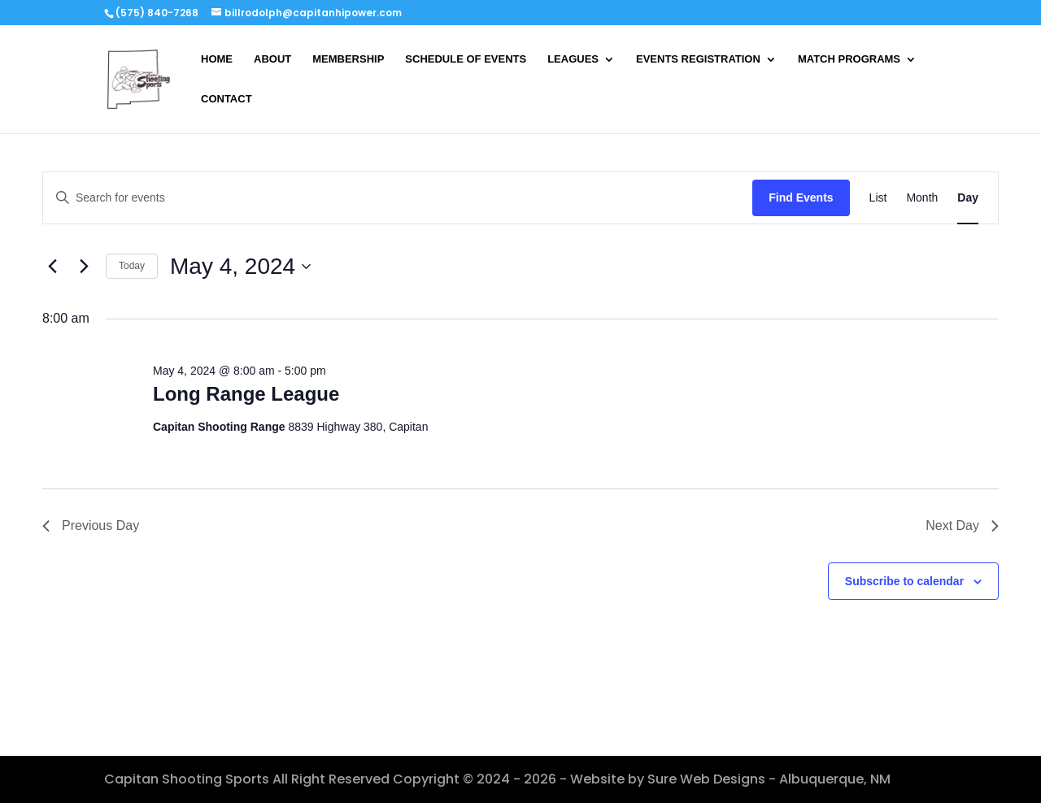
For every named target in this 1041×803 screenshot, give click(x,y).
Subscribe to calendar (904, 581)
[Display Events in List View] (878, 198)
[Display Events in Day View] (967, 198)
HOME (217, 59)
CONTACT (226, 99)
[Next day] (84, 266)
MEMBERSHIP (348, 59)
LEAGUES (573, 59)
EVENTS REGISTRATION (698, 59)
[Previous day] (52, 266)
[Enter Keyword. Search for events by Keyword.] (397, 198)
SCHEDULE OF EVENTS (465, 59)
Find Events (801, 197)
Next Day (962, 525)
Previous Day (90, 525)
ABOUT (272, 59)
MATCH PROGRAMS (849, 59)
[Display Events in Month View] (922, 198)
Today (132, 265)
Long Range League (246, 394)
